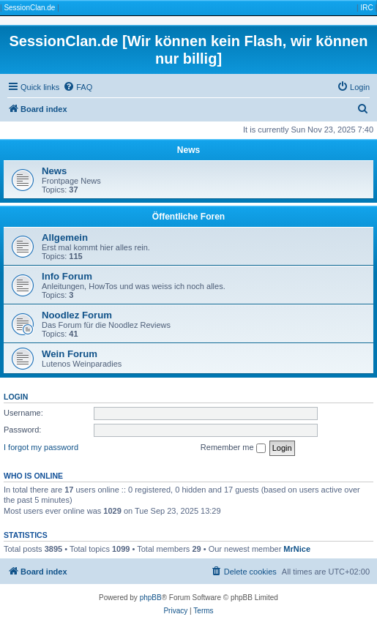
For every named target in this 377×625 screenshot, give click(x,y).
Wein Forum (69, 353)
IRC (366, 8)
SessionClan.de (29, 8)
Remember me (233, 448)
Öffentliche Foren (188, 217)
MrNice (296, 548)
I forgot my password (41, 447)
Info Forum (67, 276)
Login (16, 396)
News (188, 150)
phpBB (151, 598)
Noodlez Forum (77, 315)
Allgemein (65, 237)
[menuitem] (77, 87)
